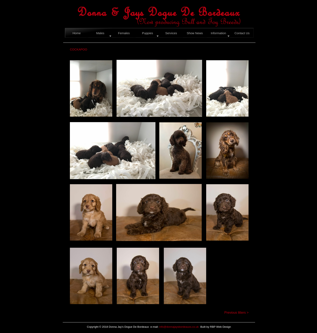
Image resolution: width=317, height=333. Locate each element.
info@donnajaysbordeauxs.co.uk (179, 326)
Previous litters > (236, 312)
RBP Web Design (220, 326)
